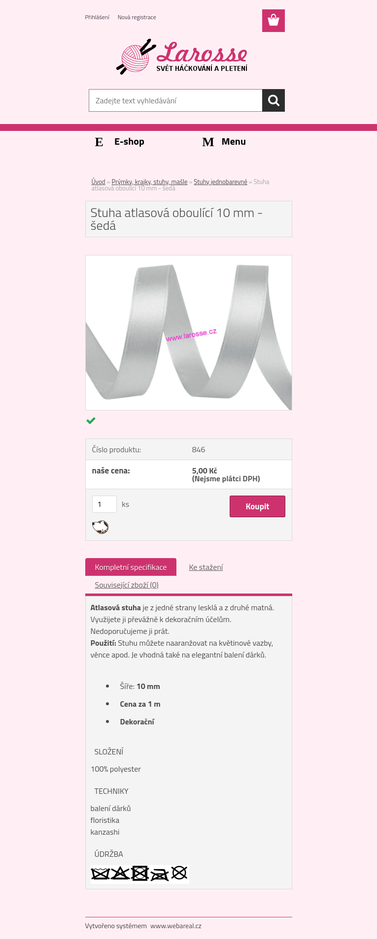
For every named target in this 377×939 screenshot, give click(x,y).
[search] (273, 100)
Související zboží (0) (127, 585)
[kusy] (104, 504)
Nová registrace (137, 17)
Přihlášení (97, 17)
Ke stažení (206, 567)
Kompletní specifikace (131, 567)
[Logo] (182, 57)
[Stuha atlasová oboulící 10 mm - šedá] (189, 259)
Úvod (98, 182)
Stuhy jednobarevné (220, 182)
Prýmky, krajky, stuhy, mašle (150, 182)
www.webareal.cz (176, 925)
